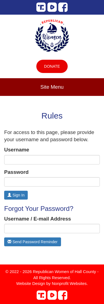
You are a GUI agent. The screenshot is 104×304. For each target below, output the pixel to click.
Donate (52, 66)
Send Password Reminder (32, 242)
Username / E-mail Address (37, 219)
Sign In (15, 195)
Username (16, 150)
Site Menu (52, 87)
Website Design (31, 283)
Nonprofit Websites (69, 283)
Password (16, 172)
